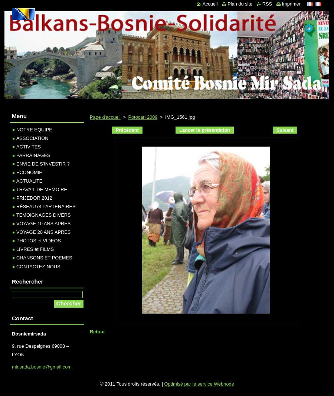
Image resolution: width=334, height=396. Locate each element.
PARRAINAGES (33, 155)
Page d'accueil (105, 117)
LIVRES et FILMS (35, 249)
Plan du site (239, 4)
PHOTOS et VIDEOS (38, 240)
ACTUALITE (29, 181)
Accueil (209, 4)
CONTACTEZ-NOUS (38, 266)
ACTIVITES (28, 147)
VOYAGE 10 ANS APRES (43, 223)
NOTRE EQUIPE (34, 129)
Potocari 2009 (142, 117)
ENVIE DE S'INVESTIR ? (43, 164)
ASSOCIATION (32, 138)
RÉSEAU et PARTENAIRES (46, 206)
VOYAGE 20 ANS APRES (43, 232)
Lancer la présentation (204, 130)
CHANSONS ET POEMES (44, 258)
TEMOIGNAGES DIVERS (43, 215)
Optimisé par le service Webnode (199, 384)
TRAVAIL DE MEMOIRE (41, 189)
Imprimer (291, 4)
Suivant (285, 130)
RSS (267, 4)
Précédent (127, 130)
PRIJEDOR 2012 (34, 198)
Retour (97, 331)
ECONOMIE (29, 172)
